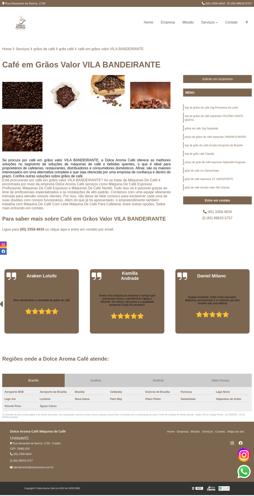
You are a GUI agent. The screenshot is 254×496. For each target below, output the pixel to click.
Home (148, 22)
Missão (188, 22)
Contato (231, 22)
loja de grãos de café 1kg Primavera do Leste (211, 107)
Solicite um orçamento (217, 79)
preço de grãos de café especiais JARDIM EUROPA (215, 136)
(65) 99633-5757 (239, 3)
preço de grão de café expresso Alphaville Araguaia (215, 162)
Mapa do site (235, 431)
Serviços (208, 22)
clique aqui (58, 229)
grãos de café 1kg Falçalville (201, 128)
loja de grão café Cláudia (199, 153)
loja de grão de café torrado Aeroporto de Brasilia (214, 145)
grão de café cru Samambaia (202, 170)
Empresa (168, 22)
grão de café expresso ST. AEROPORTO (209, 179)
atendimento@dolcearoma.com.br (31, 467)
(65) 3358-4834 (213, 3)
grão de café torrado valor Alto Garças (207, 187)
